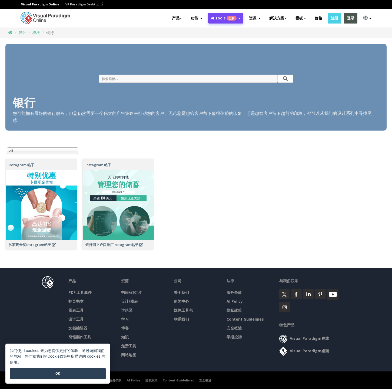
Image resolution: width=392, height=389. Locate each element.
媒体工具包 (183, 310)
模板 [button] (300, 18)
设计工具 (76, 319)
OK (57, 373)
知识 (125, 337)
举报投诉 (234, 337)
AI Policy (235, 301)
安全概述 (234, 328)
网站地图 (128, 354)
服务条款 (234, 292)
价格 (318, 18)
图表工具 (76, 310)
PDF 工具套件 (80, 292)
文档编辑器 (77, 328)
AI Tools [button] (226, 18)
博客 (125, 328)
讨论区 (126, 310)
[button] (196, 18)
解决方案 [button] (278, 18)
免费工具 (128, 345)
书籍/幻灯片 (131, 292)
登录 (350, 18)
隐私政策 (234, 310)
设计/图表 (129, 301)
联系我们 (181, 319)
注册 (334, 18)
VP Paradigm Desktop (84, 4)
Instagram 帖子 (21, 164)
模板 (36, 32)
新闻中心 (181, 301)
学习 (125, 319)
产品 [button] (177, 18)
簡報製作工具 (79, 337)
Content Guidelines (245, 319)
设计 (22, 32)
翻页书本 (76, 301)
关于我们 (181, 292)
